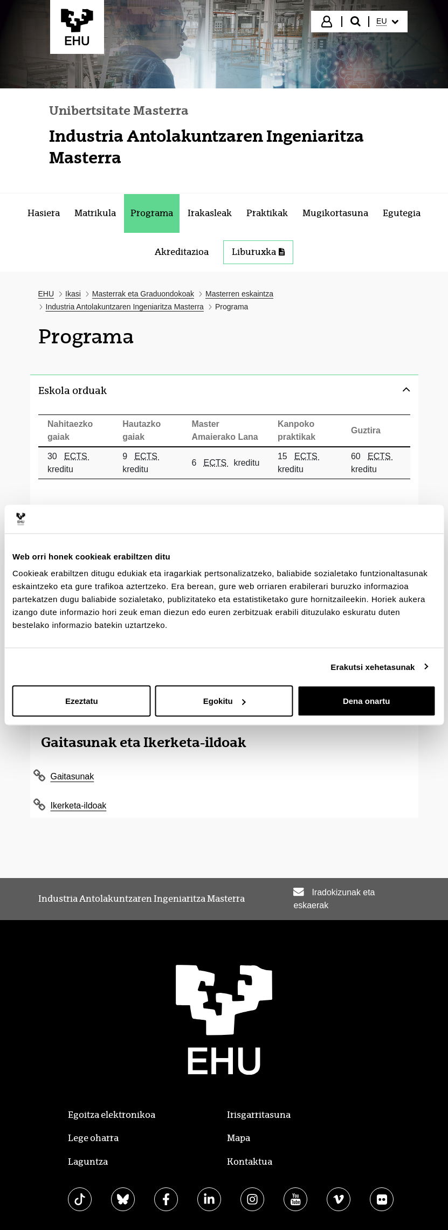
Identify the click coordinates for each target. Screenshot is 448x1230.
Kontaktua (249, 1159)
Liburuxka (258, 252)
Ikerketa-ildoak (79, 802)
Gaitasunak (72, 773)
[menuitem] (387, 21)
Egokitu (224, 701)
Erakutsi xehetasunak (372, 666)
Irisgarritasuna (259, 1112)
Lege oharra (93, 1135)
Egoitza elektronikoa (111, 1112)
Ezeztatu (81, 701)
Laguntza (88, 1159)
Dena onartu (366, 701)
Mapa (238, 1135)
